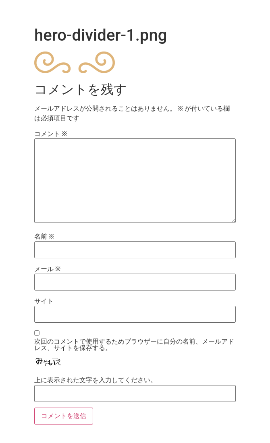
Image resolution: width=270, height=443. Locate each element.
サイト (44, 301)
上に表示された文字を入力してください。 (95, 380)
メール (47, 269)
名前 (44, 236)
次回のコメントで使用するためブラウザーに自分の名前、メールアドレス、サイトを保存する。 (134, 344)
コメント (50, 134)
